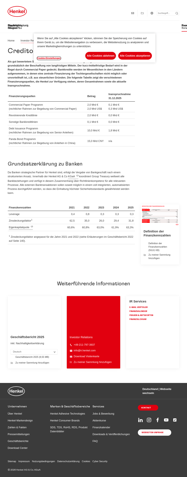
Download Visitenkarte (86, 356)
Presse (175, 25)
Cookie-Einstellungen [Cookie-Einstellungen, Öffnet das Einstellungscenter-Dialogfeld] (49, 58)
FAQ (95, 441)
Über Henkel (15, 413)
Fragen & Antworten (141, 315)
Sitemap (12, 461)
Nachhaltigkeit (65, 25)
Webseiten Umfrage (152, 433)
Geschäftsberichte (18, 441)
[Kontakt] (132, 13)
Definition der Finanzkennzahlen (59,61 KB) (157, 246)
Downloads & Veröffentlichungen (111, 434)
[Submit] (177, 13)
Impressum (24, 461)
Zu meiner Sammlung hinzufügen (157, 256)
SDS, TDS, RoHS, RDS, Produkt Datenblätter (69, 429)
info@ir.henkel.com (85, 350)
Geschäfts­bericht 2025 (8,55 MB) (32, 357)
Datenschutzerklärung (68, 461)
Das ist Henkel (12, 26)
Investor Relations (155, 25)
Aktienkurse (99, 420)
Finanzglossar (137, 319)
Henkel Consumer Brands (65, 420)
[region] (94, 47)
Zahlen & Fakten (17, 427)
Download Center (18, 448)
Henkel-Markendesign (20, 420)
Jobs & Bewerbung (103, 413)
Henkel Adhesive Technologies (67, 413)
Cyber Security (99, 461)
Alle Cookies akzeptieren (135, 55)
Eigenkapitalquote (19, 227)
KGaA (71, 176)
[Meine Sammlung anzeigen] (142, 13)
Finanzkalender (138, 311)
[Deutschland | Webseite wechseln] (151, 13)
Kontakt (146, 408)
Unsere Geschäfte (36, 26)
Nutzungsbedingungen (43, 461)
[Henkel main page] (17, 11)
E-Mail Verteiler (138, 307)
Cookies (86, 461)
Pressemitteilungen (19, 434)
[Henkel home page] (11, 40)
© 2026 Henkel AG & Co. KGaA (24, 470)
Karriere (135, 25)
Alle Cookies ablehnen (100, 55)
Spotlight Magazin (106, 26)
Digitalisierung (87, 25)
